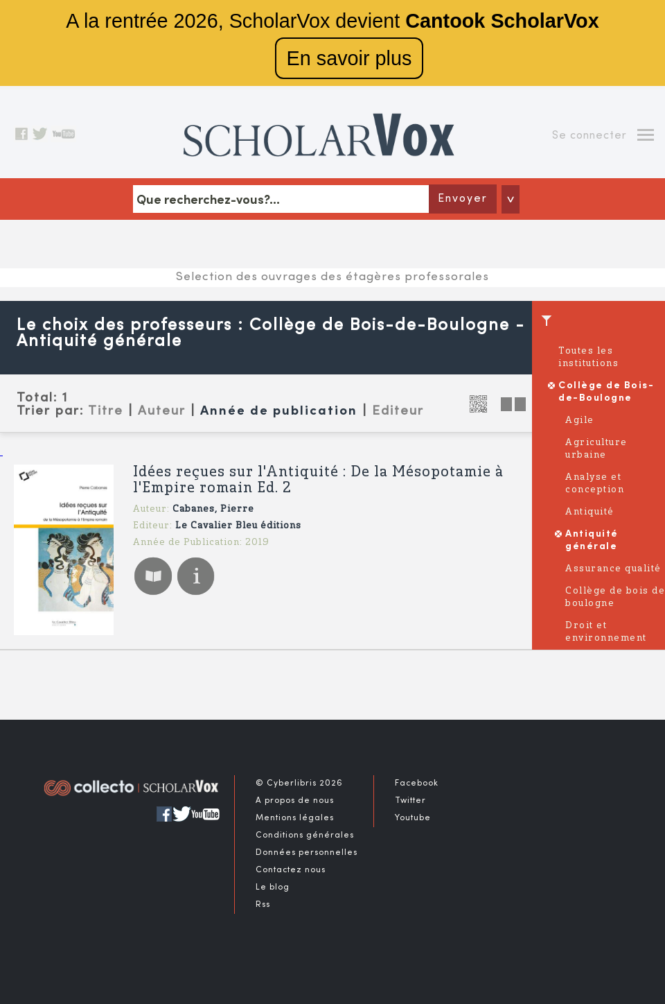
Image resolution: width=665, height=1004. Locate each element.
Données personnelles (306, 853)
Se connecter (589, 135)
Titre (105, 411)
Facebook (416, 783)
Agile (579, 420)
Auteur (162, 411)
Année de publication (278, 411)
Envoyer (463, 199)
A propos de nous (295, 801)
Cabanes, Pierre (213, 509)
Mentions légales (295, 818)
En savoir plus (349, 58)
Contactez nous (291, 870)
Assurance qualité (613, 569)
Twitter (410, 801)
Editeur (398, 411)
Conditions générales (305, 835)
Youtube (413, 818)
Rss (263, 905)
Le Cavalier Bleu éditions (238, 526)
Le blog (273, 887)
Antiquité (589, 512)
